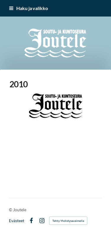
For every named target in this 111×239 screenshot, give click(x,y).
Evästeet (16, 221)
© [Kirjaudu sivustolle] (11, 209)
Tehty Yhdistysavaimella (68, 220)
